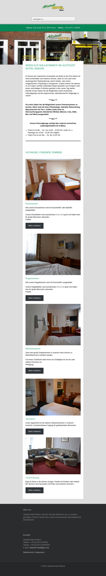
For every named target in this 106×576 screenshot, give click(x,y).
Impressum (40, 552)
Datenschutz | (29, 552)
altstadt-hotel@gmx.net (39, 548)
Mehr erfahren (34, 226)
